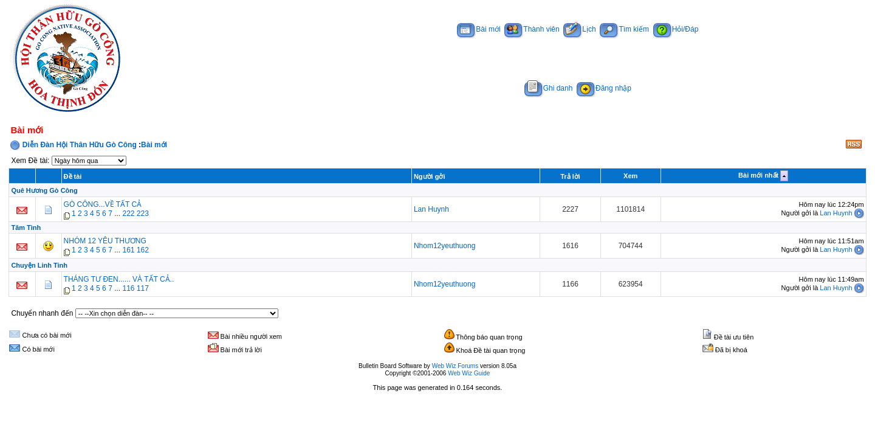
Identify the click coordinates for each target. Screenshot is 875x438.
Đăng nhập (604, 88)
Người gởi (429, 176)
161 (128, 250)
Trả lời (570, 176)
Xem (630, 175)
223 (143, 213)
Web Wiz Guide (469, 373)
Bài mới (478, 29)
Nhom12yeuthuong (444, 246)
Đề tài (73, 176)
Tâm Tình (26, 227)
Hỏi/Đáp (676, 29)
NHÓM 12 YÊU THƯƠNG (105, 241)
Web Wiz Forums (455, 366)
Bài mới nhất (758, 175)
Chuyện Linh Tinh (39, 265)
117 (143, 288)
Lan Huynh (431, 209)
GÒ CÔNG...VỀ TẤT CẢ (103, 204)
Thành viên (531, 29)
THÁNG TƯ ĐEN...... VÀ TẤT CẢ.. (119, 279)
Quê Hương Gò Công (44, 190)
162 (143, 250)
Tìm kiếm (624, 29)
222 (128, 213)
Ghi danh (548, 88)
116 (128, 288)
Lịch (579, 29)
